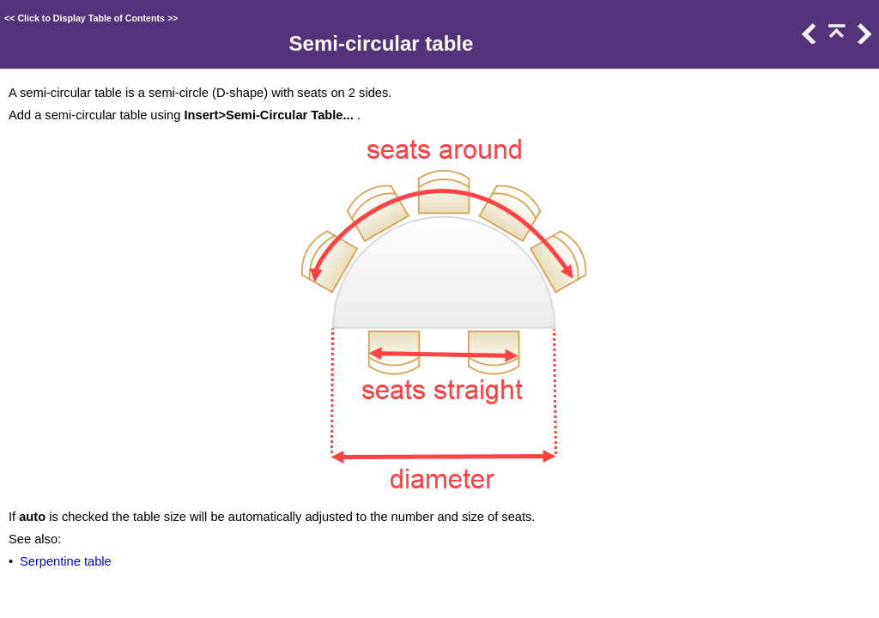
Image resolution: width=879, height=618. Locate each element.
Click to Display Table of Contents (91, 18)
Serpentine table (66, 561)
